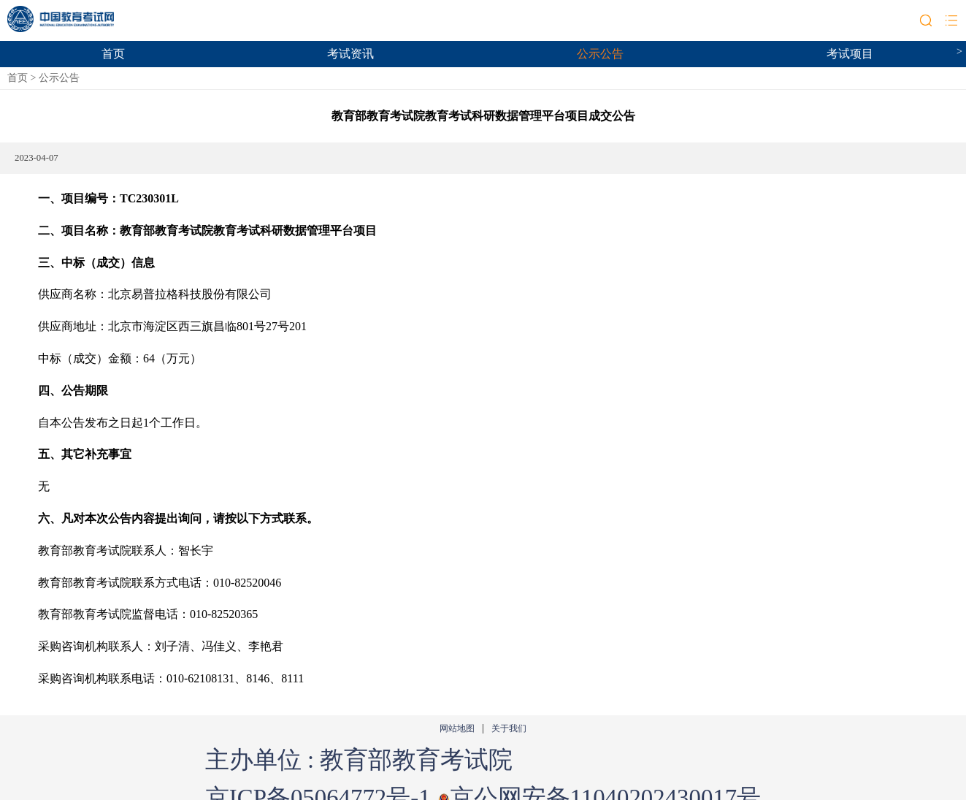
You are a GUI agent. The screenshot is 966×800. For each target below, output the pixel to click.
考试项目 (850, 54)
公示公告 (600, 54)
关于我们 (508, 729)
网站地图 (457, 729)
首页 (113, 54)
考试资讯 (350, 54)
